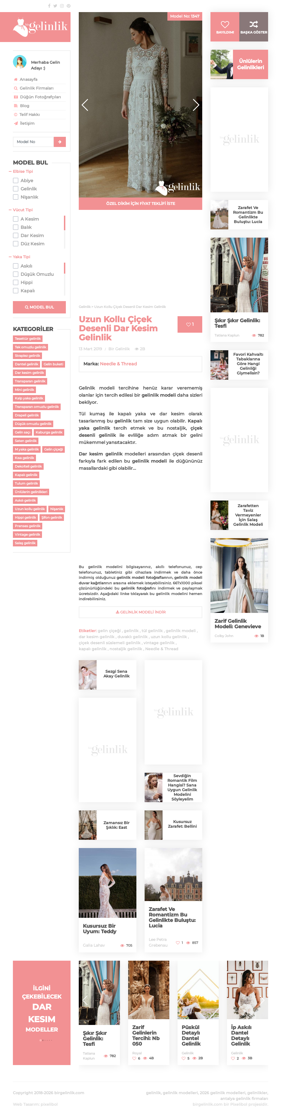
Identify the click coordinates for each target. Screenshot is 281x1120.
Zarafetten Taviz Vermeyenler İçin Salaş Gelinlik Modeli (248, 515)
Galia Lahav (94, 945)
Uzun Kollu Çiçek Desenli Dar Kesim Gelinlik (118, 328)
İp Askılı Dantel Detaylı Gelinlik (241, 1035)
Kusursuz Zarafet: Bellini (182, 824)
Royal (137, 1053)
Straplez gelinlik (27, 356)
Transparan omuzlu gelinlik (37, 407)
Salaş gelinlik (25, 543)
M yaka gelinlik (27, 449)
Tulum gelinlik (26, 483)
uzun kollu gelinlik (169, 636)
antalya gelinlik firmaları (244, 1098)
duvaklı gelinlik (132, 636)
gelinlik (131, 630)
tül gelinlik (152, 630)
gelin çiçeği (109, 630)
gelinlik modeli (181, 630)
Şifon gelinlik (51, 517)
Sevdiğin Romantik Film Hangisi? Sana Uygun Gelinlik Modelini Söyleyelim (182, 787)
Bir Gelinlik (119, 348)
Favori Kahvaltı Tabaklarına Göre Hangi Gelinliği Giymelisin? (248, 364)
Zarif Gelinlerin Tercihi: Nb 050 (145, 1035)
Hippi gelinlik (25, 517)
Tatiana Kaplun (227, 335)
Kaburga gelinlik (49, 432)
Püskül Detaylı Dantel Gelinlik (191, 1035)
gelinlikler (257, 1092)
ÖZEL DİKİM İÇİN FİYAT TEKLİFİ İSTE (140, 203)
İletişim (24, 123)
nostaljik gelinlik (125, 648)
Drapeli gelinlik (27, 415)
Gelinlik (187, 1053)
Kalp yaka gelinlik (29, 398)
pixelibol (49, 1104)
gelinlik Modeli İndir (140, 612)
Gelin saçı (22, 432)
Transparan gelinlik (30, 381)
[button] (195, 105)
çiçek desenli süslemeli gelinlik (109, 642)
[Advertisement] (140, 260)
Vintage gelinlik (27, 534)
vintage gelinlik (159, 642)
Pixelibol (238, 1104)
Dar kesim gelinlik (29, 373)
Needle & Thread (118, 363)
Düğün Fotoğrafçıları (37, 97)
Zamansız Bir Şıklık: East (116, 825)
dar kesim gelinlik (96, 636)
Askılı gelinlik (25, 500)
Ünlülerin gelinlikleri (31, 492)
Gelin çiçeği (53, 449)
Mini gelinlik (24, 390)
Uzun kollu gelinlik (30, 509)
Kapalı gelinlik (26, 475)
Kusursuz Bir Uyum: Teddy (99, 929)
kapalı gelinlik (92, 648)
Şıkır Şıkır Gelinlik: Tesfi (237, 323)
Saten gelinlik (25, 441)
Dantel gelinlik (26, 364)
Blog (21, 105)
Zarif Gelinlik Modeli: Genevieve (238, 624)
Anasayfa (25, 79)
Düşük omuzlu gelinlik (33, 424)
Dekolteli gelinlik (28, 466)
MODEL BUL (39, 307)
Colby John (224, 636)
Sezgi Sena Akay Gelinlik (116, 674)
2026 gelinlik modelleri (222, 1092)
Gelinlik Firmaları (33, 88)
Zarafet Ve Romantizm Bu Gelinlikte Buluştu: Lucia (172, 917)
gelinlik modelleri (180, 1092)
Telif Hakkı (26, 114)
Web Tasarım (26, 1104)
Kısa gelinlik (24, 458)
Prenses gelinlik (27, 526)
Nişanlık (56, 509)
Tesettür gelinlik (28, 339)
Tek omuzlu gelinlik (30, 347)
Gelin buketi (53, 364)
